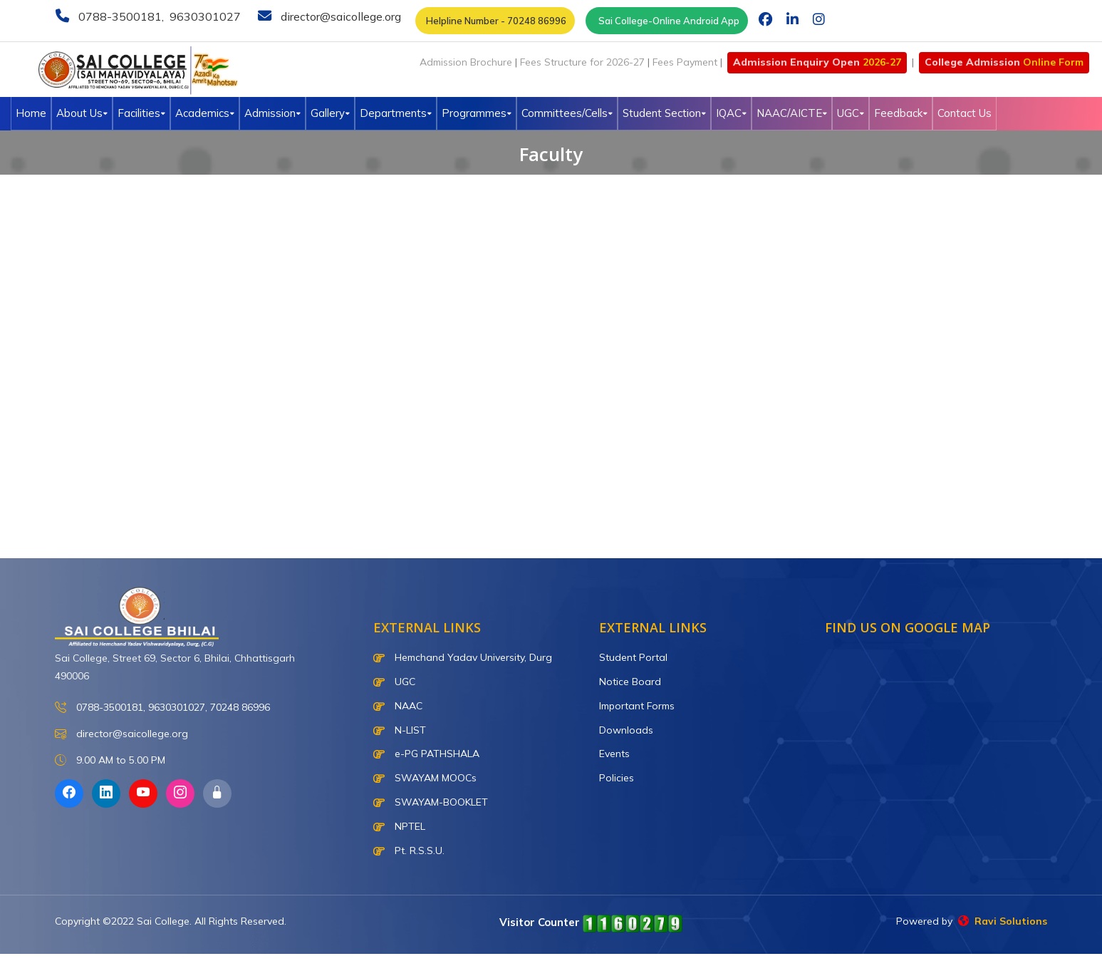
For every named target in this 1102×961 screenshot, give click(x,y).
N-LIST (399, 730)
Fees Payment (685, 62)
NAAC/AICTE (792, 113)
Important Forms (637, 705)
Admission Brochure (466, 62)
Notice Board (630, 681)
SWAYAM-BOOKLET (430, 802)
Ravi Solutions (1002, 921)
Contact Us (964, 113)
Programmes (476, 113)
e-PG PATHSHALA (426, 753)
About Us (82, 113)
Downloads (626, 730)
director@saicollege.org (339, 16)
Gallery (330, 113)
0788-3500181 (119, 16)
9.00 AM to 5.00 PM (110, 760)
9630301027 (204, 16)
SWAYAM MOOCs (425, 777)
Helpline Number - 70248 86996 (495, 20)
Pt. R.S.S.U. (409, 850)
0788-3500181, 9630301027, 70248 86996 (162, 707)
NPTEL (399, 826)
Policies (616, 777)
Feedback (900, 113)
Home (31, 113)
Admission (272, 113)
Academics (204, 113)
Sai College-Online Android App (666, 20)
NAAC (397, 705)
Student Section (664, 113)
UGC (850, 113)
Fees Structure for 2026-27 (582, 62)
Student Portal (633, 657)
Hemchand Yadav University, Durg (462, 657)
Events (614, 753)
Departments (396, 113)
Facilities (141, 113)
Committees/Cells (567, 113)
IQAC (731, 113)
